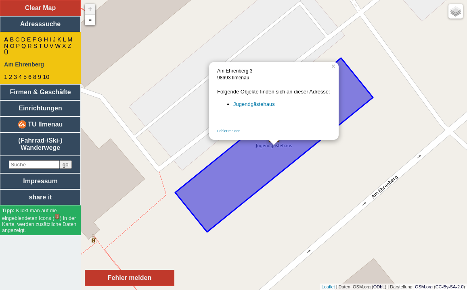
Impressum (40, 181)
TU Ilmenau (40, 124)
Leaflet (328, 286)
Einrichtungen (40, 108)
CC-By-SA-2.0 (450, 286)
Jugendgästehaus (254, 104)
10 (46, 77)
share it (40, 197)
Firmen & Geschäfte (40, 92)
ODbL (379, 286)
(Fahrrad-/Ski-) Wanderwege (40, 144)
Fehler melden (229, 131)
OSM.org (424, 286)
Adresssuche (40, 24)
